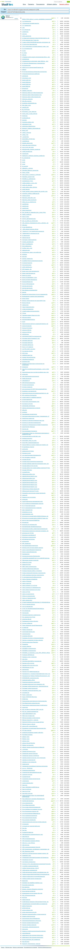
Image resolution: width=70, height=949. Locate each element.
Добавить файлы (52, 4)
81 (52, 610)
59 (52, 178)
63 (52, 78)
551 (52, 319)
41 (52, 166)
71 (52, 75)
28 (52, 27)
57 (52, 453)
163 (52, 286)
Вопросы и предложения (18, 947)
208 (52, 493)
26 (52, 193)
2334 (52, 800)
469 (52, 623)
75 (52, 206)
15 (52, 153)
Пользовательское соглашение (30, 947)
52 (52, 50)
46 (52, 474)
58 (52, 418)
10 (52, 25)
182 (52, 778)
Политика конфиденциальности (44, 947)
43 (52, 46)
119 (52, 302)
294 (52, 18)
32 (52, 61)
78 (52, 593)
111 (52, 323)
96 (52, 204)
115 (52, 223)
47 (52, 96)
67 (52, 241)
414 (52, 315)
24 (52, 581)
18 (52, 549)
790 (52, 353)
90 (52, 847)
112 (52, 648)
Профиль (16, 18)
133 (52, 174)
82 (52, 876)
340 (52, 815)
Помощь (3, 947)
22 (52, 429)
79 (52, 235)
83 (52, 627)
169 (52, 663)
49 (52, 155)
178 (52, 88)
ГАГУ (12, 17)
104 (52, 817)
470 (52, 652)
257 (52, 537)
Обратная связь (8, 947)
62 (52, 86)
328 (52, 819)
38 (52, 80)
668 (52, 541)
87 (52, 851)
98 (52, 84)
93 (52, 378)
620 (52, 455)
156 (52, 650)
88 (52, 533)
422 (52, 325)
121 (52, 149)
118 (52, 265)
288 (52, 405)
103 (52, 313)
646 (52, 431)
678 (52, 644)
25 (52, 216)
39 (52, 107)
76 (52, 202)
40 (52, 105)
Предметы (31, 4)
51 (52, 120)
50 (52, 229)
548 (52, 724)
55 (52, 539)
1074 (52, 545)
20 (52, 57)
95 (52, 621)
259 (52, 798)
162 (52, 805)
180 (52, 422)
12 (52, 141)
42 (52, 134)
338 (52, 248)
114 (52, 143)
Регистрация (8, 1)
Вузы (24, 4)
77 (52, 132)
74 (52, 420)
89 (52, 372)
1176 (52, 857)
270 (52, 924)
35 (52, 260)
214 (52, 528)
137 (52, 195)
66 (52, 870)
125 (52, 905)
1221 (52, 807)
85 (52, 838)
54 (52, 130)
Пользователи (40, 4)
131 (52, 189)
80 (52, 497)
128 (52, 366)
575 (52, 587)
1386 (52, 730)
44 (52, 69)
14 (52, 703)
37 (52, 185)
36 (52, 52)
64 (52, 94)
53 (52, 212)
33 (52, 109)
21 (52, 612)
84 (52, 855)
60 (52, 21)
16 (52, 115)
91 (52, 791)
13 (52, 617)
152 (52, 495)
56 (52, 227)
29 (52, 63)
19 (52, 71)
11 (52, 101)
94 (52, 512)
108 (52, 317)
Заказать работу (64, 4)
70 (52, 103)
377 (52, 459)
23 (52, 65)
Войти (3, 1)
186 (52, 338)
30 (52, 73)
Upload (8, 16)
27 (52, 598)
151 (52, 321)
